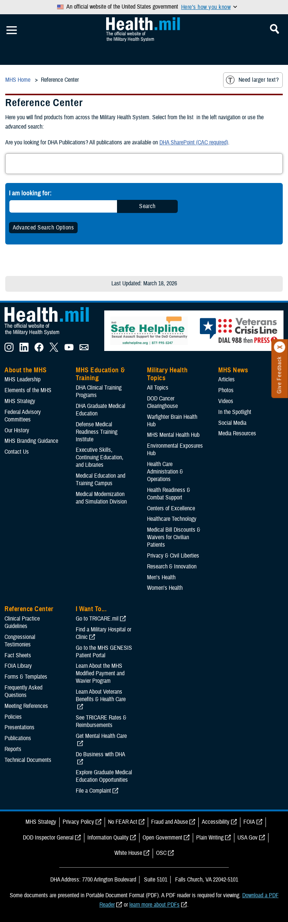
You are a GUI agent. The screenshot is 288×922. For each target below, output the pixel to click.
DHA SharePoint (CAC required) (193, 142)
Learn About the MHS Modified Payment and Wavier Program (100, 673)
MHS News (233, 370)
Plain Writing (210, 837)
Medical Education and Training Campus (100, 479)
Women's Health (165, 588)
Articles (226, 379)
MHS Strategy (19, 401)
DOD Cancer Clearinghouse (162, 402)
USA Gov (247, 837)
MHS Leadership (22, 379)
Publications (17, 738)
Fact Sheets (17, 655)
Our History (16, 430)
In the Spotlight (234, 412)
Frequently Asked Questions (23, 691)
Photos (226, 390)
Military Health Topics (167, 374)
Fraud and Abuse (169, 822)
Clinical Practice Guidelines (22, 622)
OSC (161, 853)
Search (147, 206)
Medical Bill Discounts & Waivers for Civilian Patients (173, 537)
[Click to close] (279, 347)
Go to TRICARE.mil (97, 618)
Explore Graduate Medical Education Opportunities (104, 776)
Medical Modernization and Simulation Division (101, 497)
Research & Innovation (171, 566)
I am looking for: (30, 193)
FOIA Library (18, 666)
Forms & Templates (25, 677)
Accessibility (216, 822)
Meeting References (26, 706)
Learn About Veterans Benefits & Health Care (101, 695)
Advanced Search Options (43, 227)
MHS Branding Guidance (31, 441)
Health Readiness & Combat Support (168, 493)
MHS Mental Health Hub (173, 435)
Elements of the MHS (27, 390)
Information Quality (108, 837)
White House (128, 853)
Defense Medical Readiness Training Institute (96, 432)
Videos (225, 401)
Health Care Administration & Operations (165, 471)
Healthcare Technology (171, 519)
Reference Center (29, 609)
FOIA (249, 822)
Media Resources (237, 433)
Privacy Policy (78, 822)
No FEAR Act (122, 822)
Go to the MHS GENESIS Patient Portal (104, 651)
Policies (13, 717)
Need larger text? (252, 79)
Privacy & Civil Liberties (173, 555)
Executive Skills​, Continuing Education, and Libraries (99, 457)
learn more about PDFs (154, 905)
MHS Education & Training (100, 374)
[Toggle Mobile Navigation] (11, 30)
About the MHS (25, 370)
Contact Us (16, 452)
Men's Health (161, 577)
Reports (12, 749)
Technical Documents (27, 760)
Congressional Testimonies (19, 640)
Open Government (162, 837)
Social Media (232, 423)
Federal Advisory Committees (22, 415)
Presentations (19, 727)
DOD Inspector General (48, 837)
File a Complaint (93, 791)
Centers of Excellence (171, 508)
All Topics (157, 387)
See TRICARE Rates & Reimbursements (101, 721)
